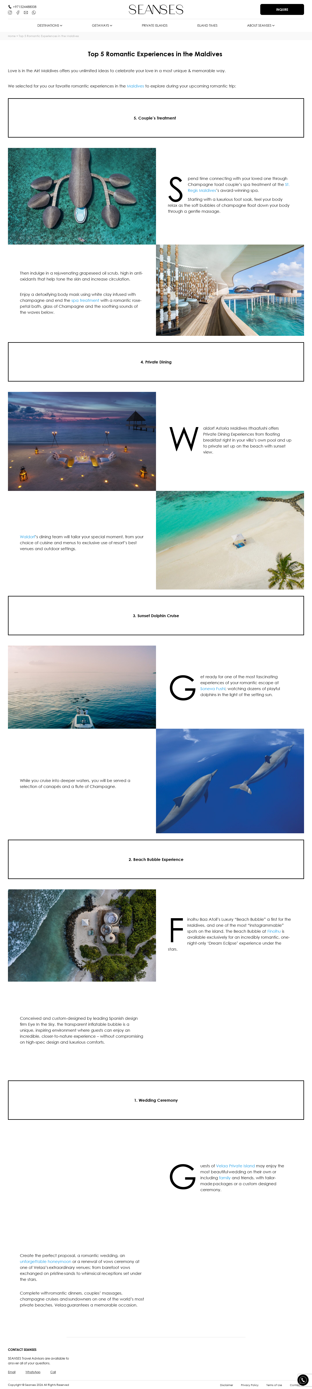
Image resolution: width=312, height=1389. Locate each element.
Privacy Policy (247, 1384)
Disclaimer (223, 1384)
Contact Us (296, 1384)
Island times (207, 25)
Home (12, 36)
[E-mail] (26, 13)
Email (12, 1372)
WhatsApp (34, 1372)
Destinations (48, 25)
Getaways (100, 25)
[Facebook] (18, 13)
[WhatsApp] (34, 13)
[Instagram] (10, 13)
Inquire (282, 10)
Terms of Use (273, 1384)
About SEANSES (259, 25)
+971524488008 (24, 7)
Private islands (155, 25)
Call (55, 1372)
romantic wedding (99, 1255)
